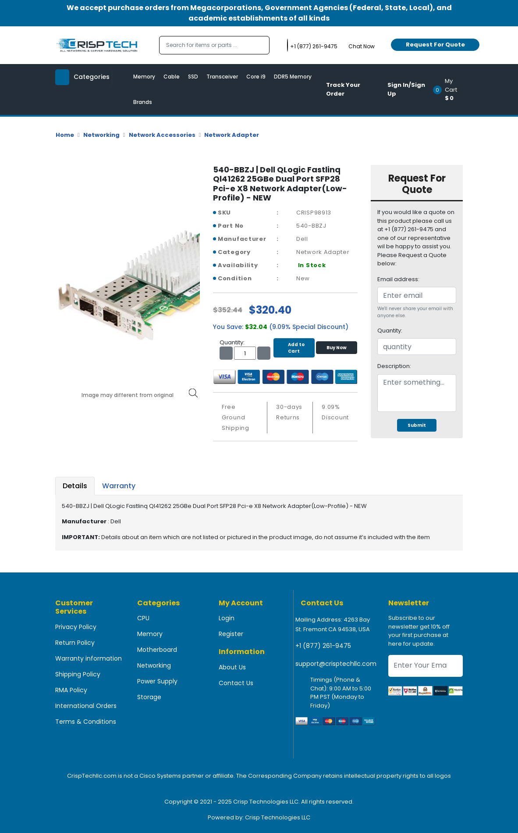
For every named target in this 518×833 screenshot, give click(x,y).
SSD (193, 76)
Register (231, 633)
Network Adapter (231, 135)
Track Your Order (343, 89)
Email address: (398, 279)
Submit (417, 425)
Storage (149, 697)
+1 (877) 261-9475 (323, 645)
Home (65, 135)
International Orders (86, 705)
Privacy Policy (75, 626)
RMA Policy (71, 690)
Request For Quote (435, 44)
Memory (144, 76)
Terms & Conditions (85, 721)
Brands (142, 102)
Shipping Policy (77, 674)
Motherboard (157, 649)
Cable (171, 76)
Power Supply (157, 681)
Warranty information (88, 658)
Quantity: (389, 330)
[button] (451, 89)
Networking (101, 135)
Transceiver (222, 76)
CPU (143, 618)
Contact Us (236, 683)
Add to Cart (294, 347)
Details (75, 486)
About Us (232, 667)
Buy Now (336, 347)
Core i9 (256, 76)
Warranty (118, 486)
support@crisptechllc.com (335, 663)
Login (226, 618)
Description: (394, 366)
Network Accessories (162, 135)
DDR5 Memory (293, 76)
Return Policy (75, 642)
